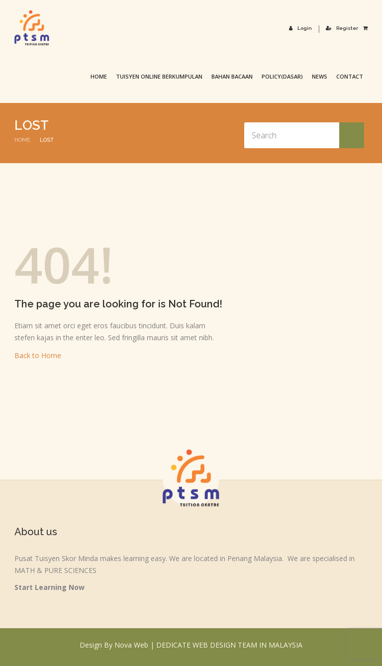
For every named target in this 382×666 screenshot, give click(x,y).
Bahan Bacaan (232, 76)
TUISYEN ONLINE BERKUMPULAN (159, 76)
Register (342, 28)
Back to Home (37, 355)
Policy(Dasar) (282, 76)
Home (99, 76)
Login (300, 28)
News (319, 76)
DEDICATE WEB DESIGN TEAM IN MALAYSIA (229, 645)
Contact (349, 76)
